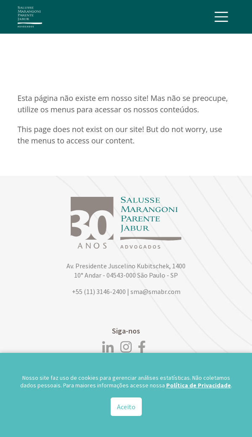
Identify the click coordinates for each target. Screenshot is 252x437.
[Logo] (30, 16)
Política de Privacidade (198, 386)
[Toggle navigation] (221, 16)
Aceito (126, 408)
